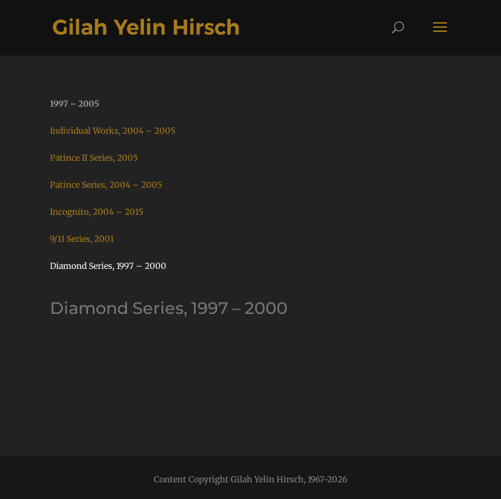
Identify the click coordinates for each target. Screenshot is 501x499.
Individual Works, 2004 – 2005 (112, 130)
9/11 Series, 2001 (82, 239)
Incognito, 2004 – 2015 (96, 212)
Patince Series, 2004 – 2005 (106, 185)
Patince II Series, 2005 (94, 157)
